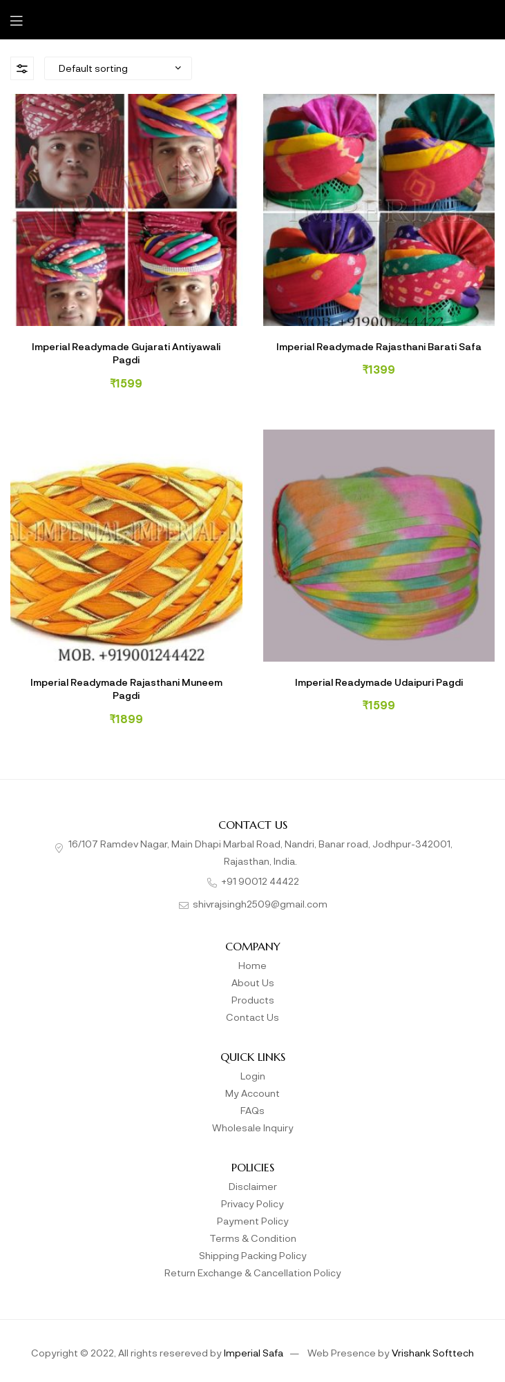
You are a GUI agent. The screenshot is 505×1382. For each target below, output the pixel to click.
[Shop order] (118, 68)
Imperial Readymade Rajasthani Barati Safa (379, 346)
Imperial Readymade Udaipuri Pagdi (379, 681)
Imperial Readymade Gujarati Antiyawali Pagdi (126, 353)
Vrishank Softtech (433, 1352)
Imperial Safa (253, 1352)
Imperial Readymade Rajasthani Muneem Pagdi (126, 688)
